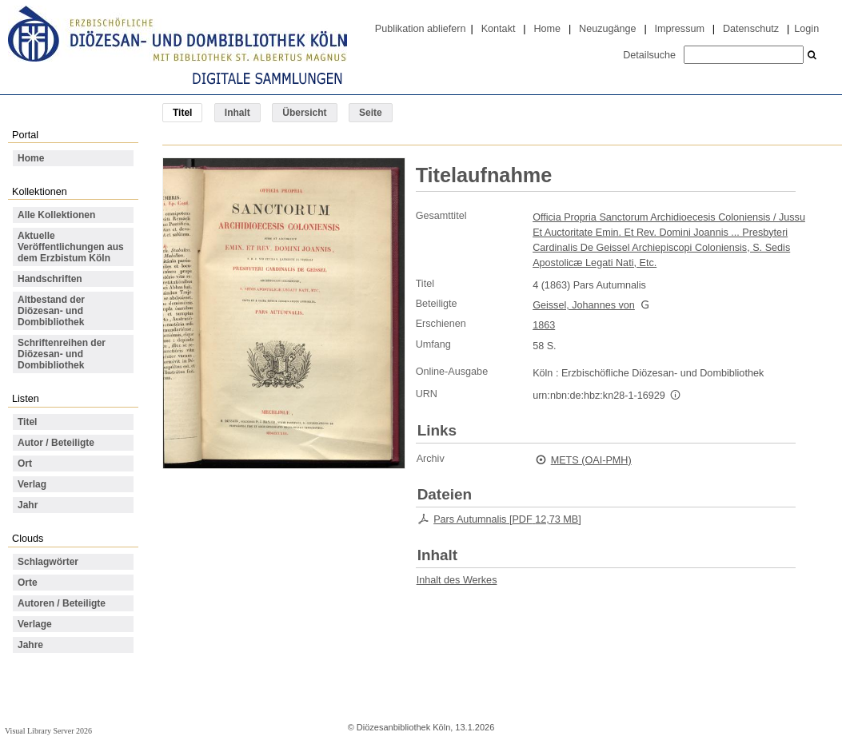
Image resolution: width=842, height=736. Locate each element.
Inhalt (237, 112)
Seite (370, 112)
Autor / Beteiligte (56, 442)
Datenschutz (751, 28)
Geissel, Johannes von (584, 305)
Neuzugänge (607, 28)
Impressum (679, 28)
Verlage (35, 624)
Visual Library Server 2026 (48, 730)
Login (806, 28)
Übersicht (304, 112)
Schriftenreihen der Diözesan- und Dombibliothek (62, 354)
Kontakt (498, 28)
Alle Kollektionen (56, 215)
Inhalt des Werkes (457, 580)
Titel (27, 422)
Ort (25, 463)
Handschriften (50, 278)
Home (547, 28)
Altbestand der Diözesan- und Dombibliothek (51, 311)
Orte (28, 582)
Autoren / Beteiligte (62, 603)
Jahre (30, 644)
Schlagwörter (48, 561)
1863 (544, 325)
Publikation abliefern (420, 28)
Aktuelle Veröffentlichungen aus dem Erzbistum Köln (71, 247)
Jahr (28, 505)
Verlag (32, 484)
